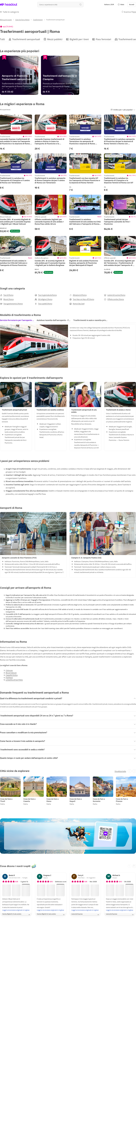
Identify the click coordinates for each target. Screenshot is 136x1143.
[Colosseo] (9, 669)
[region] (68, 38)
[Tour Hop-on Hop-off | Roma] (81, 298)
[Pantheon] (9, 676)
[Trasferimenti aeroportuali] (26, 38)
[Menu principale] (6, 19)
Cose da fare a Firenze (122, 799)
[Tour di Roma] (6, 294)
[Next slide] (134, 865)
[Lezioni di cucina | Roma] (114, 294)
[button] (121, 4)
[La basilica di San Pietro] (14, 679)
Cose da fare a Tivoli (6, 799)
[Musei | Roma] (7, 298)
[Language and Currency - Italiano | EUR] (109, 4)
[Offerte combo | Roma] (114, 298)
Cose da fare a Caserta (29, 799)
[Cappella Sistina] (12, 674)
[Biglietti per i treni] (79, 38)
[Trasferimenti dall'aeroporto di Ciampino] (102, 79)
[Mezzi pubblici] (54, 38)
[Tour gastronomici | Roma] (11, 303)
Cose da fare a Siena (52, 799)
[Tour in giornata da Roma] (46, 294)
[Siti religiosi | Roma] (43, 298)
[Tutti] (2, 38)
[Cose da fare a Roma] (22, 19)
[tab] (17, 320)
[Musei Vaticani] (11, 672)
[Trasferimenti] (38, 19)
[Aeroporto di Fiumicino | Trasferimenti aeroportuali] (33, 79)
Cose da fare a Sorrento (99, 799)
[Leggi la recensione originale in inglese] (15, 909)
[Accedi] (131, 4)
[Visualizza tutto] (120, 770)
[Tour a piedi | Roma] (43, 303)
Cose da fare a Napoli (75, 799)
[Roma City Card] (76, 303)
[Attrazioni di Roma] (78, 294)
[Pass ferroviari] (103, 38)
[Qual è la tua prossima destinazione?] (60, 4)
